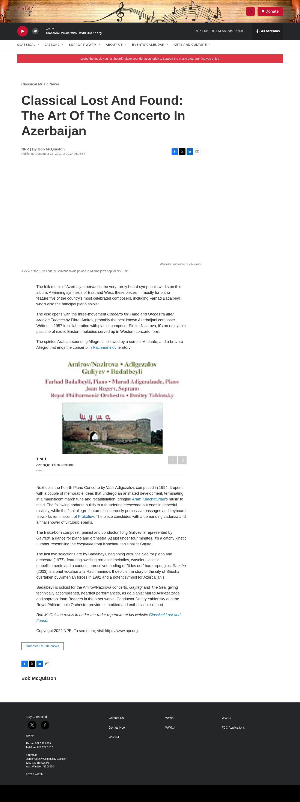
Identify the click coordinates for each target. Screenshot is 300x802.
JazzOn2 (52, 44)
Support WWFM (83, 44)
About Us (114, 44)
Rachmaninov (104, 347)
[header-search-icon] (250, 11)
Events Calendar (148, 44)
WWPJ (170, 718)
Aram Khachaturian (148, 499)
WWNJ (170, 727)
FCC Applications (233, 727)
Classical (26, 44)
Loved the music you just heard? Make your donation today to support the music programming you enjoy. (150, 58)
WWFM (30, 735)
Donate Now (117, 727)
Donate (272, 11)
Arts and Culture (190, 44)
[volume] (35, 31)
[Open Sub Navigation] (39, 44)
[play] (22, 31)
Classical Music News (40, 84)
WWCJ (226, 718)
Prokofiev (86, 516)
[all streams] (267, 31)
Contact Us (116, 718)
